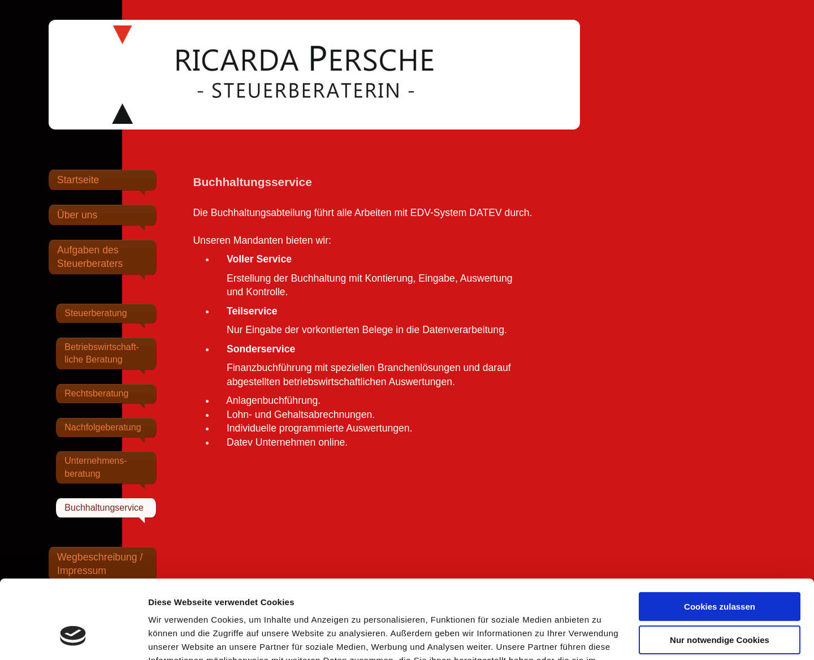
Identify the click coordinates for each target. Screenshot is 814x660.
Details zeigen (176, 637)
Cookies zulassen (719, 539)
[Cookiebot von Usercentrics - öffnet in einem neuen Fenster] (73, 637)
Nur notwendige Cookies (719, 572)
